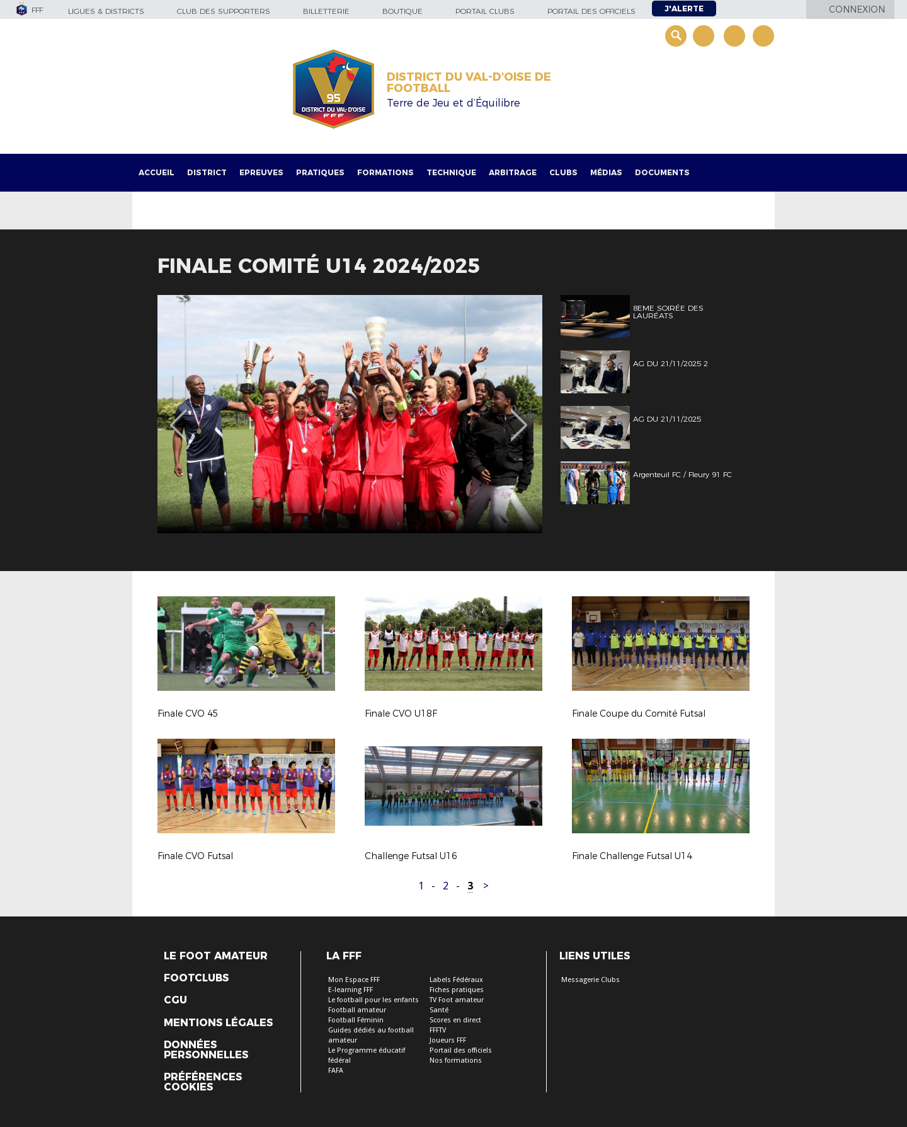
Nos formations (456, 1060)
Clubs (563, 172)
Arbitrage (513, 172)
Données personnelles (206, 1050)
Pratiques (320, 172)
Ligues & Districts (106, 11)
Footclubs (196, 978)
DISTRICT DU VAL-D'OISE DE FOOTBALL (469, 82)
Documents (662, 172)
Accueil (156, 172)
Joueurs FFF (448, 1040)
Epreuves (261, 172)
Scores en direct (455, 1020)
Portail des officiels (591, 11)
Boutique (402, 11)
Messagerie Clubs (590, 980)
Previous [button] (179, 416)
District (207, 172)
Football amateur (357, 1010)
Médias (606, 172)
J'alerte (684, 8)
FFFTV (438, 1030)
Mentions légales (218, 1023)
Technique (451, 172)
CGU (175, 1000)
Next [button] (519, 416)
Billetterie (326, 11)
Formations (385, 172)
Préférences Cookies (203, 1082)
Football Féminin (356, 1020)
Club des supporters (223, 11)
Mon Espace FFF (354, 980)
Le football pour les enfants (373, 1000)
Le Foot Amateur (216, 956)
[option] (349, 414)
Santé (439, 1010)
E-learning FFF (350, 990)
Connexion (857, 9)
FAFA (335, 1070)
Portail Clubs (485, 11)
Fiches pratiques (457, 990)
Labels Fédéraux (456, 980)
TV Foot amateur (457, 1000)
